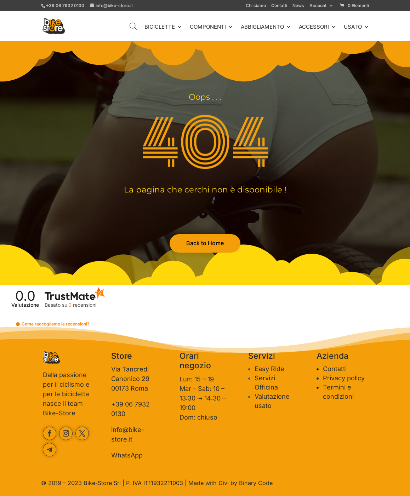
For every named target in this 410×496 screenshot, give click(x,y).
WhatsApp (127, 455)
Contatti (279, 6)
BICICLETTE (159, 27)
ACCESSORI (314, 27)
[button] (18, 324)
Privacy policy (344, 378)
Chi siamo (256, 6)
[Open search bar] (133, 26)
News (298, 6)
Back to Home (205, 243)
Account (317, 6)
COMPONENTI (208, 27)
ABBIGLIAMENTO (262, 27)
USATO (353, 27)
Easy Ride (269, 369)
